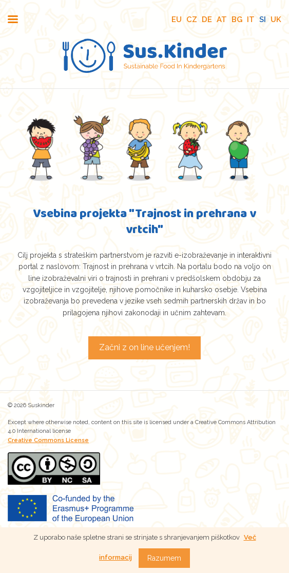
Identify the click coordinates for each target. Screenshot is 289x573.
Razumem (164, 558)
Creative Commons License (48, 440)
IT (251, 19)
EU (176, 19)
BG (237, 19)
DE (207, 19)
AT (222, 19)
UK (276, 19)
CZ (191, 19)
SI (262, 19)
